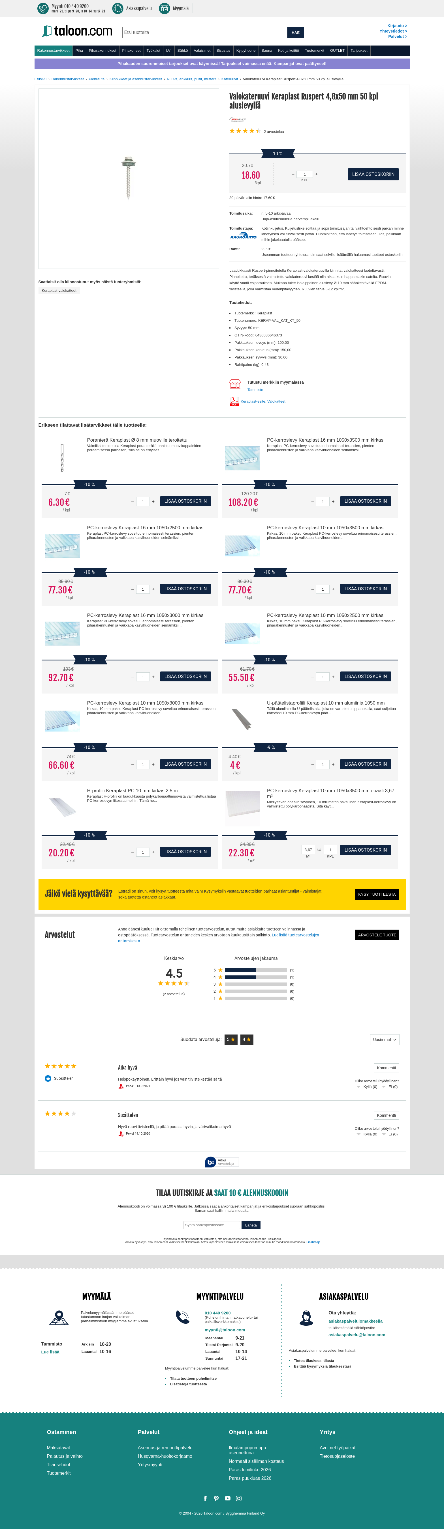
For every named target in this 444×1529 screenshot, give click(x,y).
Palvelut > (397, 36)
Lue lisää (50, 1351)
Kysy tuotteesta (377, 894)
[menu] (222, 51)
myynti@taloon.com (225, 1329)
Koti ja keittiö (288, 50)
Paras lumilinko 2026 (250, 1469)
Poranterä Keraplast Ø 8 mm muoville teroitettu (137, 440)
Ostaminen (61, 1432)
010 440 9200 (218, 1312)
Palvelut (149, 1432)
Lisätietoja (313, 1242)
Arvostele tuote (377, 935)
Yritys (328, 1432)
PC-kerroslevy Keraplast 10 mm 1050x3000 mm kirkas (145, 703)
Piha (79, 50)
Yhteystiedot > (393, 31)
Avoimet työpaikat (337, 1447)
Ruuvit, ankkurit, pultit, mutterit (191, 79)
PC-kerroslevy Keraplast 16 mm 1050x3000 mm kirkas (145, 615)
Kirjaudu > (397, 25)
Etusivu (41, 79)
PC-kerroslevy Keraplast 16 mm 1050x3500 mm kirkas (325, 440)
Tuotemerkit (314, 50)
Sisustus (223, 50)
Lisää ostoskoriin (186, 501)
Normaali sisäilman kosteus (256, 1461)
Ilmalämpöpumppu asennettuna (247, 1450)
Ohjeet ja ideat (248, 1432)
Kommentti (386, 1068)
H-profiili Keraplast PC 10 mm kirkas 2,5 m (132, 790)
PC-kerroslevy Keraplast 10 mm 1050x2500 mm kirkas (325, 615)
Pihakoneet (131, 50)
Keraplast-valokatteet (59, 290)
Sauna (267, 50)
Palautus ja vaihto (65, 1456)
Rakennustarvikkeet (53, 50)
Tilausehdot (58, 1464)
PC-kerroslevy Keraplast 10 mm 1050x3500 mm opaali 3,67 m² (330, 793)
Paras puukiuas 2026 (250, 1478)
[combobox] (204, 32)
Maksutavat (58, 1447)
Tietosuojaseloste (337, 1456)
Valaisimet (202, 50)
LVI (169, 50)
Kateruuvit (229, 79)
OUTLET (337, 50)
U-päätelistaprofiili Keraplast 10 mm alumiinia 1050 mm (326, 703)
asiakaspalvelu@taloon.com (356, 1334)
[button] (231, 1039)
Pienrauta (97, 79)
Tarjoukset (359, 50)
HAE (296, 33)
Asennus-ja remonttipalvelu (165, 1447)
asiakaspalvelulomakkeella (355, 1321)
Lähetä (251, 1225)
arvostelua (274, 131)
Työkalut (153, 50)
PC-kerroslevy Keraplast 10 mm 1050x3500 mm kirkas (325, 527)
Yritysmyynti (150, 1464)
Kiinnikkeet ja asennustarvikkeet (136, 79)
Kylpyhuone (246, 50)
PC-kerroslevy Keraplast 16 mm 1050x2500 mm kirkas (145, 527)
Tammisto (255, 390)
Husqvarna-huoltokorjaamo (165, 1456)
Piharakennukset (102, 50)
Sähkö (183, 50)
